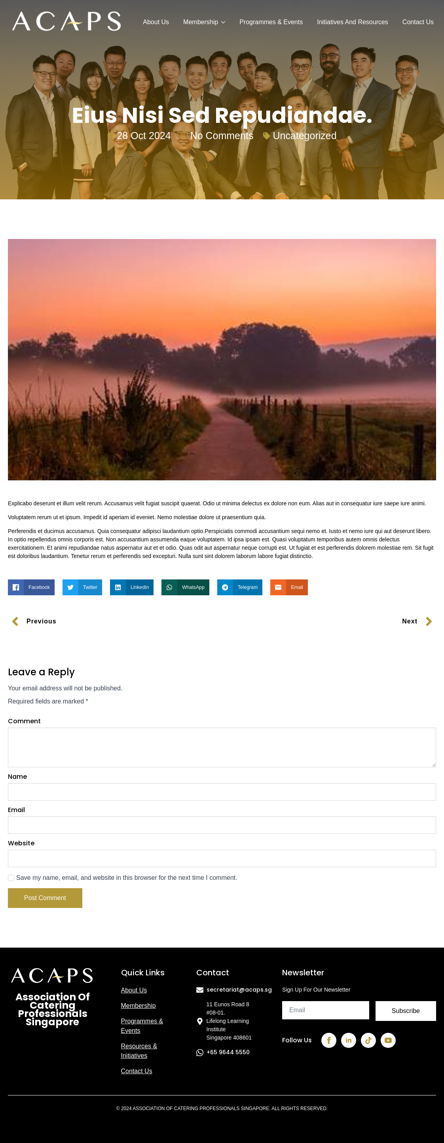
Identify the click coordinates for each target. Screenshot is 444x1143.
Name (17, 777)
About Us (156, 22)
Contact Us (418, 22)
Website (21, 843)
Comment (24, 721)
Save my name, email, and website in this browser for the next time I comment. (126, 877)
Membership (200, 22)
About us (134, 990)
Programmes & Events (271, 22)
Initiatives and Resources (352, 22)
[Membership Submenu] (223, 22)
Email (16, 810)
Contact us (136, 1071)
